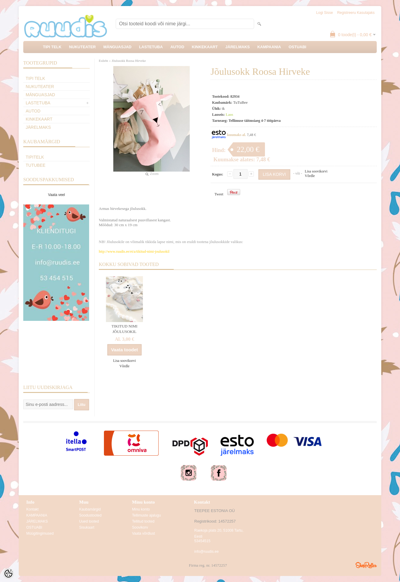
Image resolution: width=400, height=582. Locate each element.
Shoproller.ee (366, 565)
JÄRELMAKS (237, 47)
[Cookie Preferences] (8, 573)
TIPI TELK (52, 47)
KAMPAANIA (269, 47)
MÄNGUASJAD (117, 47)
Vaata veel (56, 195)
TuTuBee (35, 165)
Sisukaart (86, 527)
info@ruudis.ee (206, 551)
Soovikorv (140, 527)
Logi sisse (324, 13)
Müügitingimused (40, 533)
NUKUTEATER (82, 47)
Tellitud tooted (143, 521)
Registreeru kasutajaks (356, 13)
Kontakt (32, 509)
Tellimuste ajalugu (146, 515)
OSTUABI (297, 47)
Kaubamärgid (90, 509)
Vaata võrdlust (143, 533)
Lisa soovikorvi (316, 171)
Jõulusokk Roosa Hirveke (129, 60)
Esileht (103, 60)
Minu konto (141, 509)
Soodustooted (90, 515)
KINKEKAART (205, 47)
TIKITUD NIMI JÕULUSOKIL (124, 329)
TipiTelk (35, 157)
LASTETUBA (151, 47)
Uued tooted (89, 521)
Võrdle (310, 176)
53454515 (202, 541)
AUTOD (177, 47)
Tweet (219, 194)
